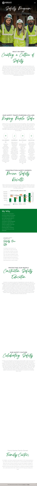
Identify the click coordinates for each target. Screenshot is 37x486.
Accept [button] (28, 484)
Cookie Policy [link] (24, 484)
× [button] (36, 483)
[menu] (35, 3)
